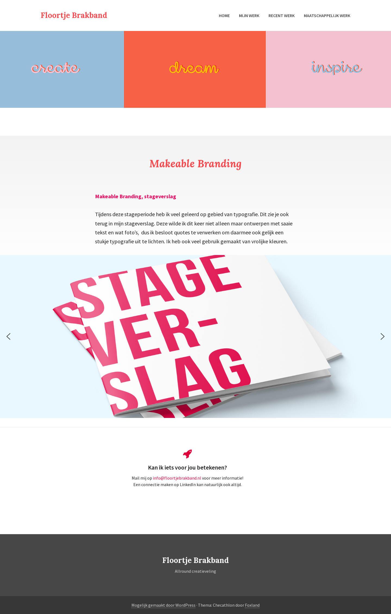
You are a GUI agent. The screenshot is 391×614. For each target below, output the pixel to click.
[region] (195, 336)
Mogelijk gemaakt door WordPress (163, 605)
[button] (8, 336)
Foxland (252, 605)
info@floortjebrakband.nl (177, 478)
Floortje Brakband (74, 15)
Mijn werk (249, 15)
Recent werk (282, 15)
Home (224, 15)
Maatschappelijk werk (327, 15)
